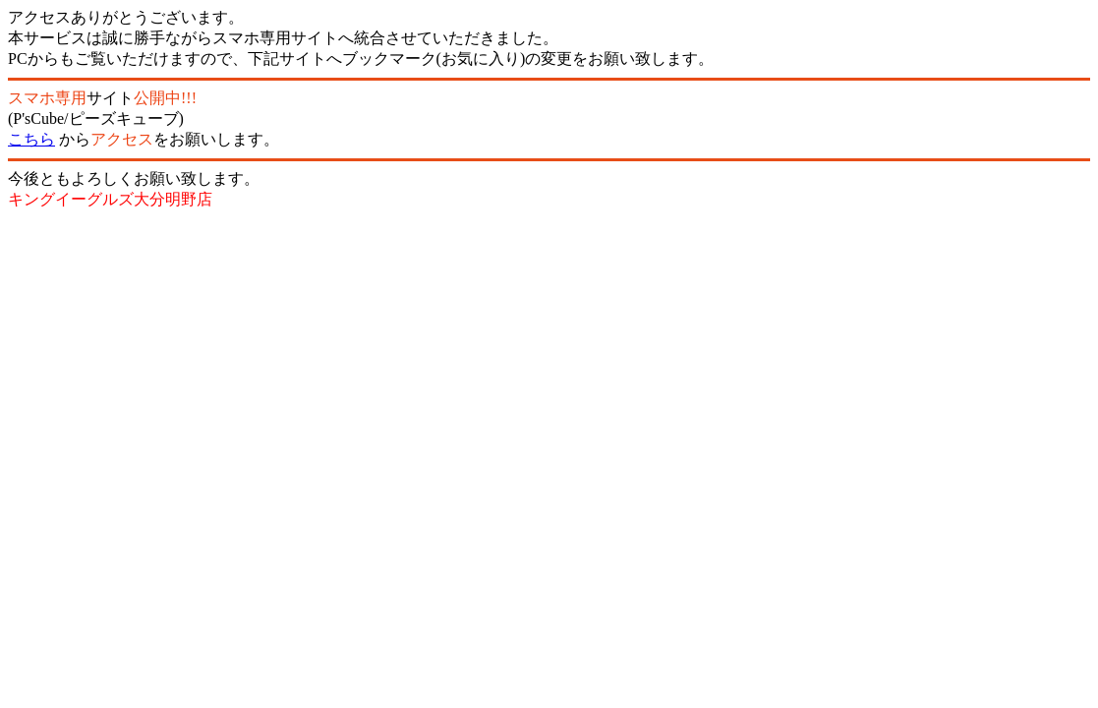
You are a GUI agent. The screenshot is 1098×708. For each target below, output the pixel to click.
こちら (31, 139)
